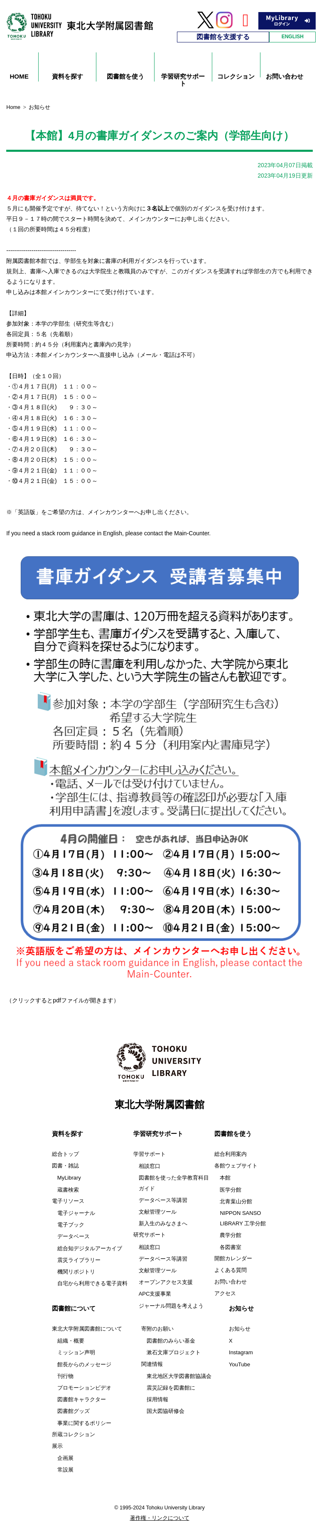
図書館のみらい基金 (171, 1341)
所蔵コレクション (73, 1434)
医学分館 (230, 1190)
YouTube (239, 1364)
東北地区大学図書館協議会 (179, 1376)
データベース (73, 1236)
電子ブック (70, 1225)
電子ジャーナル (76, 1213)
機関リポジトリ (76, 1272)
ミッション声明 (76, 1352)
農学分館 (230, 1235)
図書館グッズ (73, 1411)
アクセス (225, 1293)
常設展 (65, 1470)
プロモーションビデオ (84, 1388)
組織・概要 (70, 1341)
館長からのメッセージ (84, 1364)
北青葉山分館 (236, 1201)
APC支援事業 (155, 1294)
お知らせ (239, 1329)
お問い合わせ (230, 1282)
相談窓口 (149, 1166)
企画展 (65, 1458)
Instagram (241, 1352)
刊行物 (65, 1376)
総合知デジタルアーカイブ (89, 1248)
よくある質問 (230, 1270)
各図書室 (230, 1247)
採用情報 (157, 1399)
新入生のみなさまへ (163, 1223)
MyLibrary (69, 1178)
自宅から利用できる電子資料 (92, 1283)
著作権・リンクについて (159, 1518)
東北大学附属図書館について (87, 1329)
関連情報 (152, 1364)
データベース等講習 (163, 1200)
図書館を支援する (223, 36)
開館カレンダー (233, 1258)
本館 (225, 1178)
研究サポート (149, 1235)
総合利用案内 (230, 1154)
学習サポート (149, 1154)
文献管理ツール (158, 1212)
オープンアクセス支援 (166, 1282)
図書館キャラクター (81, 1399)
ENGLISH (293, 37)
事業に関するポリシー (84, 1423)
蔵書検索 (68, 1190)
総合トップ (65, 1154)
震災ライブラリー (79, 1260)
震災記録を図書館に (171, 1388)
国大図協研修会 (165, 1411)
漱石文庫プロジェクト (174, 1352)
